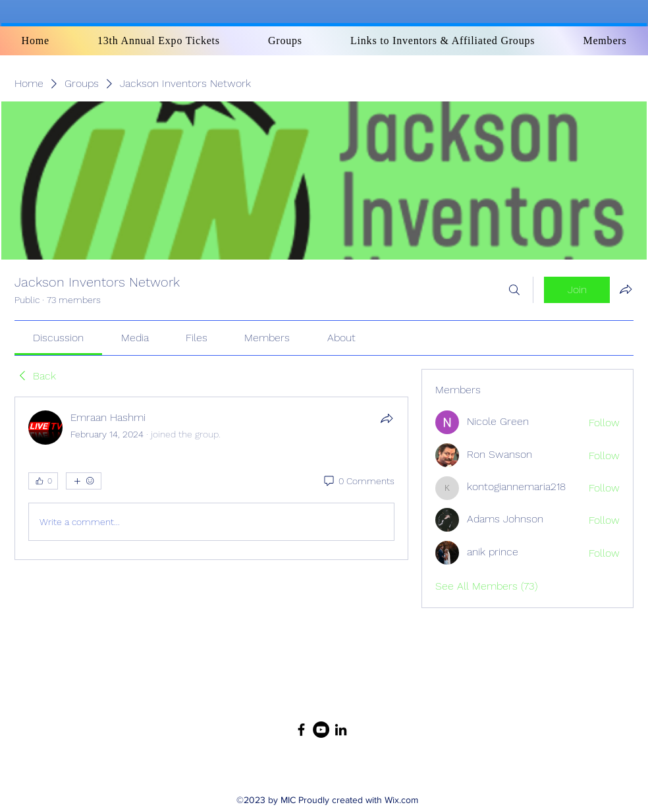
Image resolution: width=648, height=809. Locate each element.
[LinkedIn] (341, 729)
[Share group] (626, 289)
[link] (58, 337)
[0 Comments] (358, 481)
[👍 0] (43, 480)
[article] (211, 478)
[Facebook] (301, 729)
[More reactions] (83, 480)
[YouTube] (321, 729)
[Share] (386, 418)
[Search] (514, 290)
